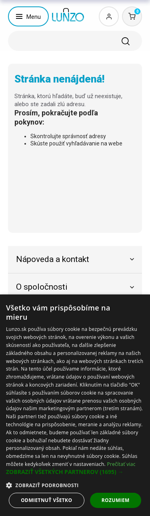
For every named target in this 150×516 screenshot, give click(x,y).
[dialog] (75, 405)
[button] (75, 472)
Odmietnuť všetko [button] (46, 500)
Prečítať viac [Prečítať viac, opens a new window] (121, 464)
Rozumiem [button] (116, 500)
